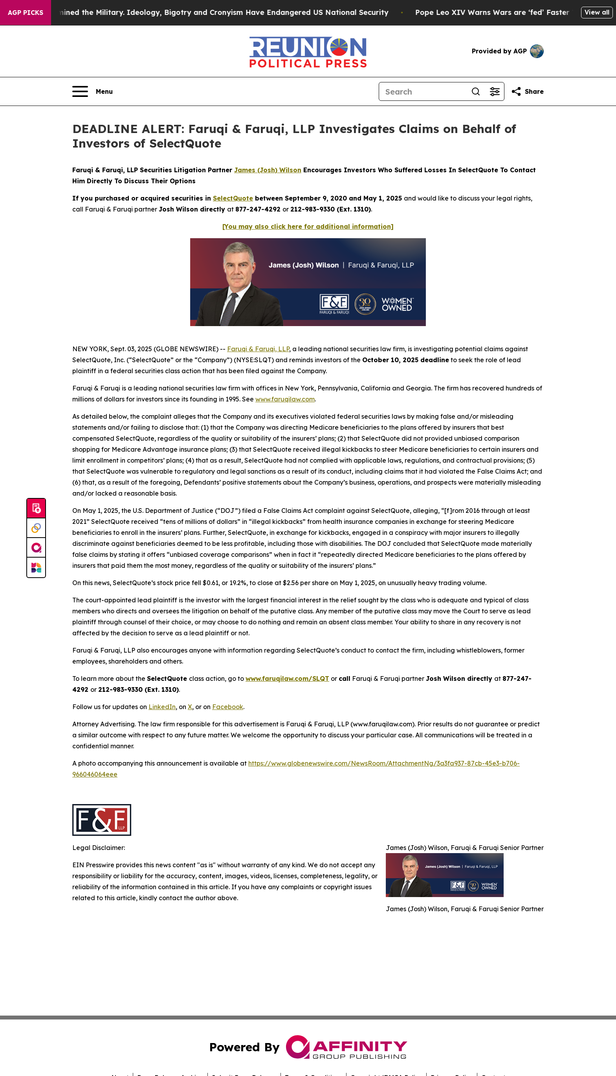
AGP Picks (25, 12)
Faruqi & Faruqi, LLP (258, 349)
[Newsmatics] (36, 567)
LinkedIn (162, 707)
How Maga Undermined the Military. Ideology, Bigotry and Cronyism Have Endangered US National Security (200, 12)
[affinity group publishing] (36, 548)
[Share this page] (527, 91)
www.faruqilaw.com (285, 399)
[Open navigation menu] (92, 91)
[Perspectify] (36, 528)
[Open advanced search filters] (494, 91)
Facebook (227, 707)
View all (597, 12)
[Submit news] (36, 508)
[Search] (422, 91)
